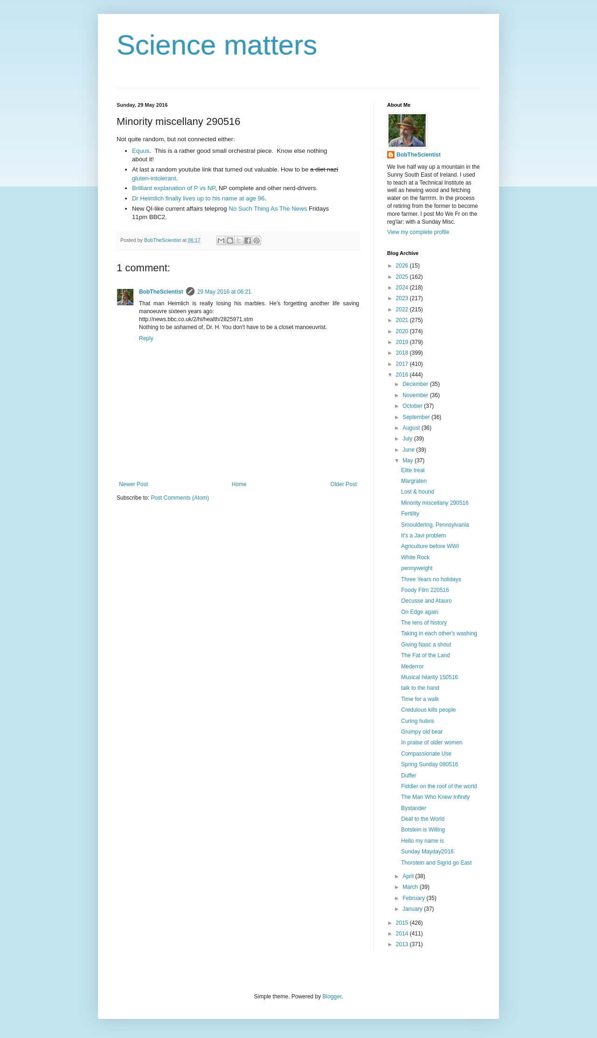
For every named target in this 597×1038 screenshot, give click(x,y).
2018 (403, 353)
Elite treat (413, 470)
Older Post (343, 484)
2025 (403, 277)
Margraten (414, 481)
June (409, 450)
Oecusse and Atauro (426, 601)
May (409, 460)
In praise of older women (431, 742)
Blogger (331, 996)
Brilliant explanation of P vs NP (173, 188)
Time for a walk (420, 699)
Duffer (408, 775)
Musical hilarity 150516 (429, 677)
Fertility (410, 513)
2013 (403, 944)
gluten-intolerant (154, 178)
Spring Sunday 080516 (429, 764)
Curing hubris (417, 721)
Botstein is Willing (423, 829)
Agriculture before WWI (430, 546)
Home (239, 484)
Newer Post (133, 484)
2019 (403, 342)
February (414, 898)
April (409, 876)
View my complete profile (418, 232)
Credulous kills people (428, 710)
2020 (403, 331)
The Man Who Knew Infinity (435, 797)
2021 (403, 320)
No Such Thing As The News (268, 208)
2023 (403, 298)
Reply (146, 338)
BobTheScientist (161, 292)
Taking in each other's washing (439, 633)
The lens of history (424, 622)
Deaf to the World (422, 819)
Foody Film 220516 (425, 590)
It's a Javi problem (423, 535)
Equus (140, 150)
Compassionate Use (426, 753)
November (416, 395)
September (417, 417)
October (413, 406)
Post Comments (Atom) (180, 498)
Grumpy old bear (422, 732)
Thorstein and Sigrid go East (436, 862)
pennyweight (416, 568)
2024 (403, 287)
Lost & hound (417, 491)
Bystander (413, 808)
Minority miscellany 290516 (435, 503)
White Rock (415, 557)
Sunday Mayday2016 (427, 851)
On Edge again (419, 612)
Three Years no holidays (431, 579)
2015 (403, 923)
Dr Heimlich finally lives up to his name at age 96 (198, 198)
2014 (403, 933)
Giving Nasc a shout (426, 644)
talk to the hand (420, 688)
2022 (403, 309)
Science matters (217, 45)
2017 (403, 364)
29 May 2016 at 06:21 (224, 292)
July (408, 438)
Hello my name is (422, 841)
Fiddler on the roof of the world (439, 786)
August (412, 428)
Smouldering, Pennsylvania (435, 525)
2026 (403, 265)
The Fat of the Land (425, 655)
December (416, 384)
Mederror (412, 666)
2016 (403, 374)
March (411, 887)
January (413, 909)
